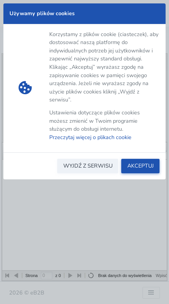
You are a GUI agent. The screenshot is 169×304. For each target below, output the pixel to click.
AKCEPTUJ (140, 165)
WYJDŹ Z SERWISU (88, 165)
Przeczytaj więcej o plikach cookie (90, 137)
